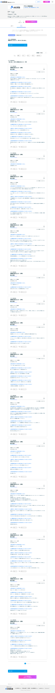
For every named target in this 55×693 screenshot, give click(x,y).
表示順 (38, 52)
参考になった (23, 102)
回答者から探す (19, 35)
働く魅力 (17, 45)
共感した (15, 102)
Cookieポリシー (41, 688)
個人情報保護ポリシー (34, 688)
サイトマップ (47, 688)
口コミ (21, 26)
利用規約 (28, 688)
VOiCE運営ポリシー (18, 688)
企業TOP (12, 25)
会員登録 (46, 1)
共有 (23, 22)
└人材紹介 (12, 12)
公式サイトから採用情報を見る (31, 21)
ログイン (38, 1)
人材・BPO (13, 11)
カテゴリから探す (11, 35)
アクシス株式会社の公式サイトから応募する (28, 677)
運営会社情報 (24, 688)
